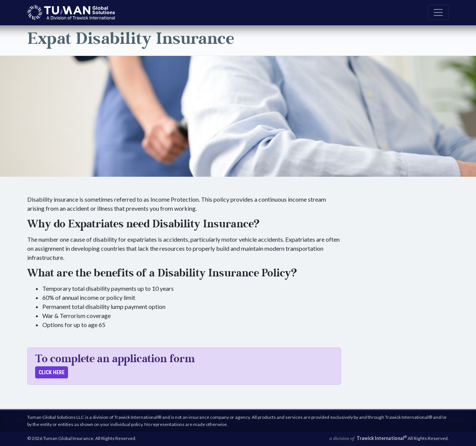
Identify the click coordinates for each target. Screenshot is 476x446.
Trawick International (382, 438)
